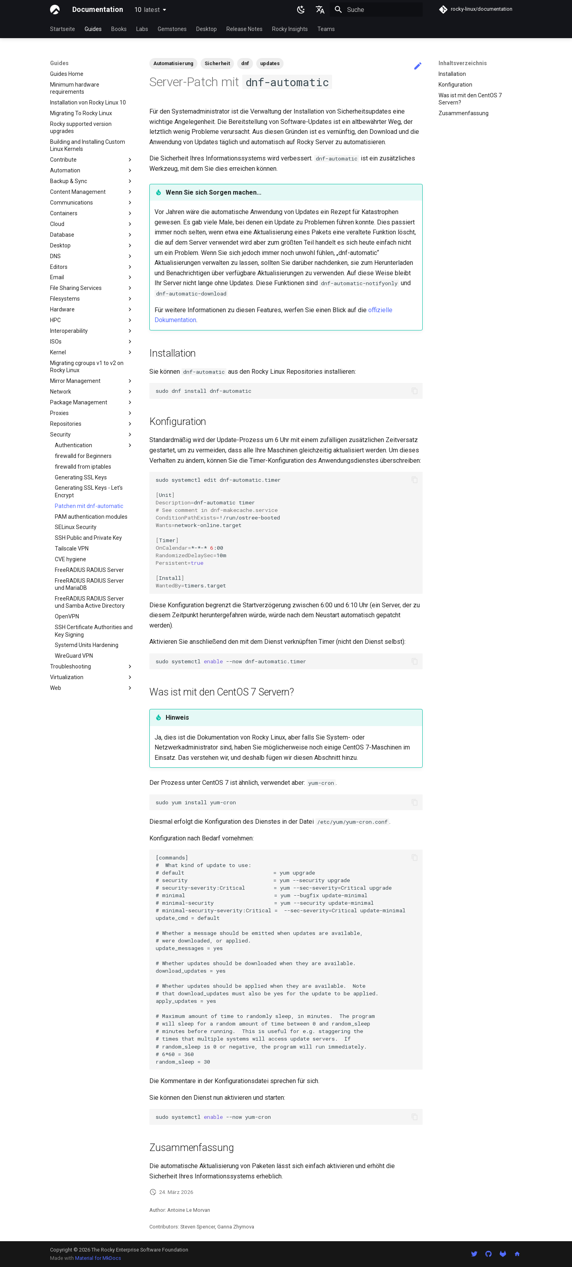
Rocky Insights (290, 29)
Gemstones (172, 29)
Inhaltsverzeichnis (463, 63)
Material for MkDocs (98, 1258)
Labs (142, 29)
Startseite (62, 29)
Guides (93, 29)
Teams (326, 29)
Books (119, 29)
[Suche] (376, 9)
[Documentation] (55, 9)
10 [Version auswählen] (147, 10)
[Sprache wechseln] (320, 9)
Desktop (206, 29)
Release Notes (244, 29)
